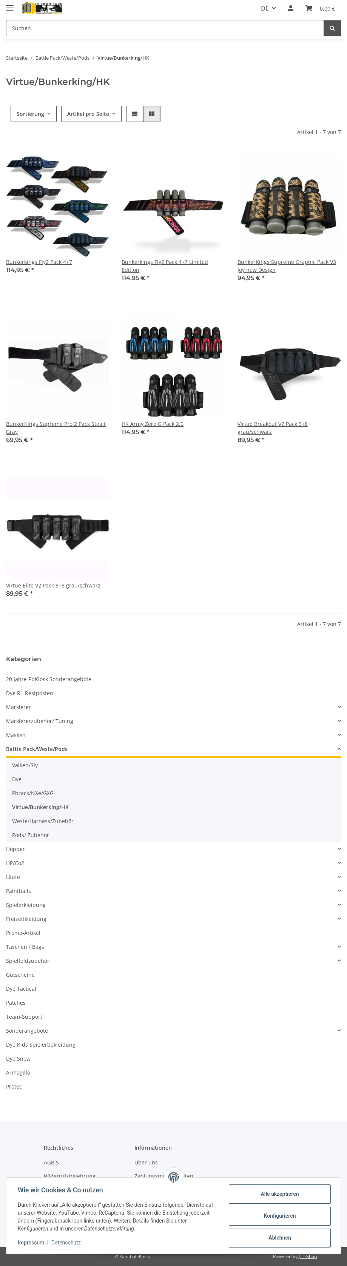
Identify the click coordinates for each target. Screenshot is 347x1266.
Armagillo (18, 1072)
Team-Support (24, 1016)
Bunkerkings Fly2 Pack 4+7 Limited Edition (165, 265)
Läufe (13, 876)
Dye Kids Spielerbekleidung (41, 1044)
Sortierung (30, 113)
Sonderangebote (27, 1030)
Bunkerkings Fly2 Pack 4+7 (39, 261)
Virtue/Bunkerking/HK (40, 807)
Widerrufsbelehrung (70, 1176)
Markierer (18, 707)
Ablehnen (279, 1238)
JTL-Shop (308, 1256)
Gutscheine (20, 974)
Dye (17, 779)
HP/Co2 (15, 863)
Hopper (15, 849)
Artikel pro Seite (88, 113)
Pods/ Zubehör (30, 835)
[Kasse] (320, 8)
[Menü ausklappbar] (10, 4)
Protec (14, 1086)
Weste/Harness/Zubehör (43, 821)
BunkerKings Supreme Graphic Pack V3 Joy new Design (287, 265)
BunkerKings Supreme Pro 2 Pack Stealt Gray (56, 427)
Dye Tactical (21, 988)
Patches (16, 1002)
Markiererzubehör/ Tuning (39, 721)
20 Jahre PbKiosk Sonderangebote (48, 679)
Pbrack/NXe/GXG (33, 793)
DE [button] (265, 8)
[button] (290, 8)
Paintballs (18, 890)
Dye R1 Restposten (29, 693)
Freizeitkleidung (26, 918)
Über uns (146, 1162)
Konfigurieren (279, 1216)
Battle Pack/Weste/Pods (37, 749)
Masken (16, 735)
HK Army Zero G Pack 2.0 (153, 423)
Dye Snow (18, 1058)
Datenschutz (67, 1243)
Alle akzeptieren (279, 1194)
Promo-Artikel (23, 932)
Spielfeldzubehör (27, 960)
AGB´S (51, 1162)
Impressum (32, 1243)
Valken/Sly (25, 765)
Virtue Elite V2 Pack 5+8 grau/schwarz (53, 585)
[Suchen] (165, 28)
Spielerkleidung (26, 904)
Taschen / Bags (25, 946)
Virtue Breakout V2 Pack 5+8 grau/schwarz (273, 427)
